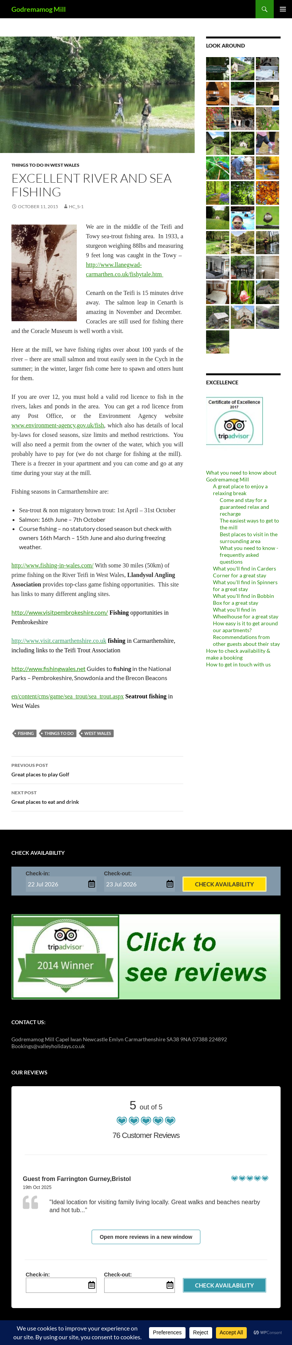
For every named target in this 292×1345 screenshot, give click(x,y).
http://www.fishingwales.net (48, 668)
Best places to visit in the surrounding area (249, 537)
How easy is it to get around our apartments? (245, 626)
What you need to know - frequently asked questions (249, 555)
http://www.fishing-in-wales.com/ (52, 565)
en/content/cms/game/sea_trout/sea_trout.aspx (67, 696)
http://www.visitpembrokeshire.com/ (59, 612)
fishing (26, 733)
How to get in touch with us (238, 664)
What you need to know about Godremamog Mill (241, 476)
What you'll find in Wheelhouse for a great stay (245, 613)
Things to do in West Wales (45, 165)
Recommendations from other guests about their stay (246, 640)
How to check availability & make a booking (238, 654)
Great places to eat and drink (97, 796)
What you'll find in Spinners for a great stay (245, 585)
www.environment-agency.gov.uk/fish (57, 425)
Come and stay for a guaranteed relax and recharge (244, 507)
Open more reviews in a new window (146, 1237)
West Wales (97, 733)
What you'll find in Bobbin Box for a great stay (243, 599)
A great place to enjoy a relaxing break (240, 489)
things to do (59, 733)
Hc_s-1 (76, 206)
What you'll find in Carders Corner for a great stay (244, 571)
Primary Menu (283, 9)
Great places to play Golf (97, 769)
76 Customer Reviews (146, 1135)
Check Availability (224, 884)
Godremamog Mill (38, 9)
